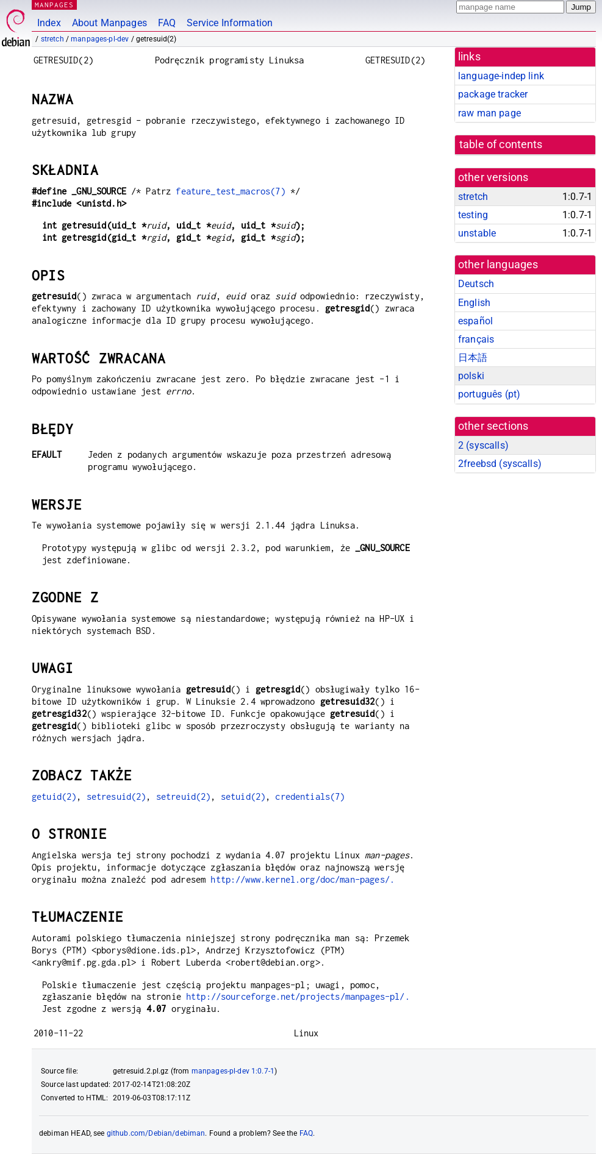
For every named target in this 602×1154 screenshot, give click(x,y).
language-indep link (501, 76)
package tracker (493, 94)
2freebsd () (500, 463)
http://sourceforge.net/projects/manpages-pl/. (298, 996)
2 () (483, 445)
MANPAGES (54, 5)
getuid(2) (54, 796)
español (475, 321)
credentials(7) (310, 796)
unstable (477, 233)
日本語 (472, 357)
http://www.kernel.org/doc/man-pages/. (302, 879)
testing (473, 215)
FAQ (167, 23)
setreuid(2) (183, 796)
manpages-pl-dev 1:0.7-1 (233, 1071)
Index (49, 23)
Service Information (230, 23)
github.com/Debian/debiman (156, 1133)
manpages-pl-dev (100, 39)
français (476, 339)
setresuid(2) (116, 796)
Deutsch (476, 284)
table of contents (501, 144)
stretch (52, 39)
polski (471, 376)
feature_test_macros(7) (230, 191)
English (474, 302)
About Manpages (109, 23)
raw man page (489, 113)
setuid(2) (243, 796)
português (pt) (489, 394)
